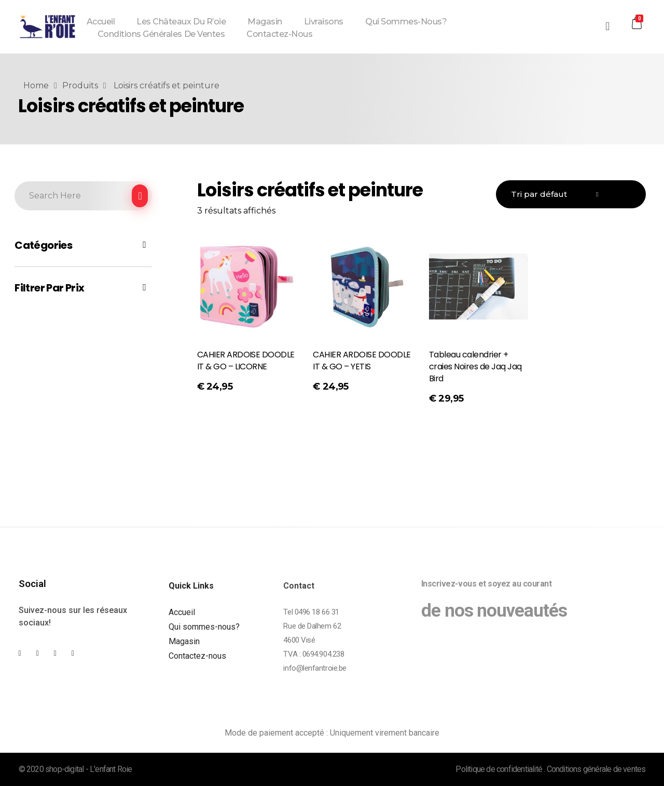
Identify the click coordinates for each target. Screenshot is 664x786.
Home (36, 85)
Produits (80, 85)
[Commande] (571, 194)
